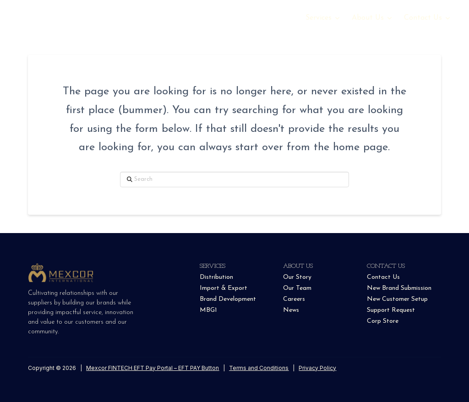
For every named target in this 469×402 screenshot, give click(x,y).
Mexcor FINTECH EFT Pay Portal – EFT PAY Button (152, 367)
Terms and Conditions (259, 367)
